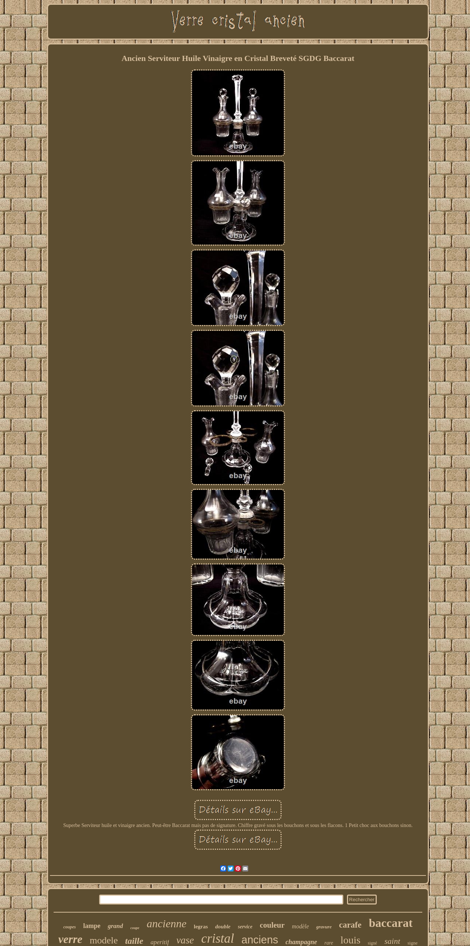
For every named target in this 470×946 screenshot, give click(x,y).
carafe (350, 924)
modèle (300, 926)
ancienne (166, 923)
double (223, 926)
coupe (134, 928)
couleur (272, 925)
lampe (91, 925)
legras (201, 926)
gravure (324, 926)
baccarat (390, 922)
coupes (69, 926)
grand (115, 925)
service (245, 926)
